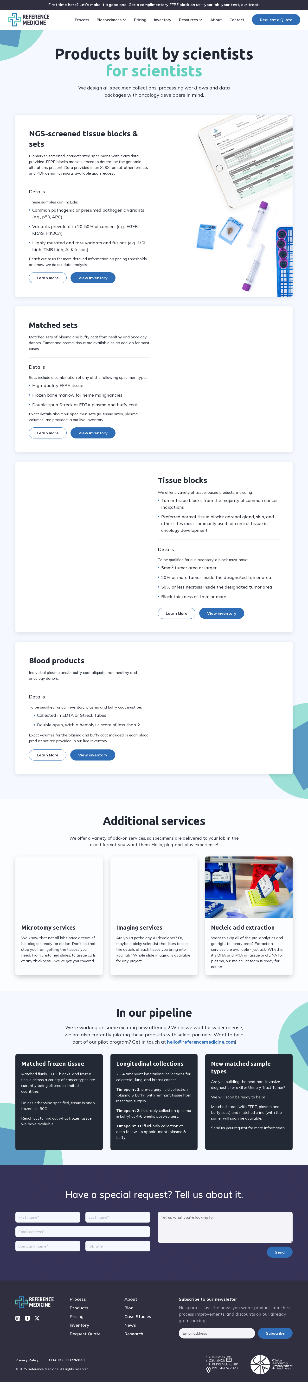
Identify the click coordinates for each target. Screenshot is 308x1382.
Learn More (176, 621)
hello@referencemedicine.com (201, 1042)
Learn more (48, 277)
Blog (129, 1308)
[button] (112, 19)
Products (79, 1308)
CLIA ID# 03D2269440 (66, 1360)
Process (78, 1299)
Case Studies (137, 1316)
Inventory (79, 1325)
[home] (29, 19)
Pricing (76, 1316)
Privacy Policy (26, 1360)
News (130, 1325)
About (130, 1299)
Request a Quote (276, 19)
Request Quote (85, 1334)
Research (133, 1334)
